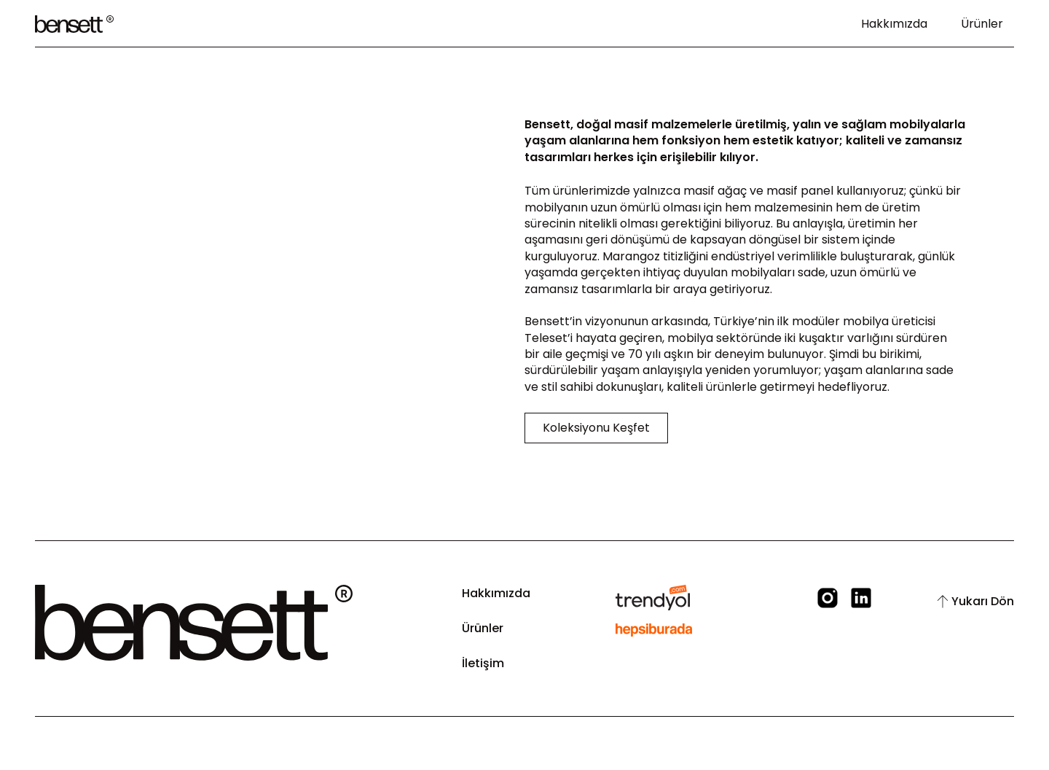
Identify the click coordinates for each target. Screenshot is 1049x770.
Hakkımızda (894, 23)
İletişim (483, 663)
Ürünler (982, 23)
